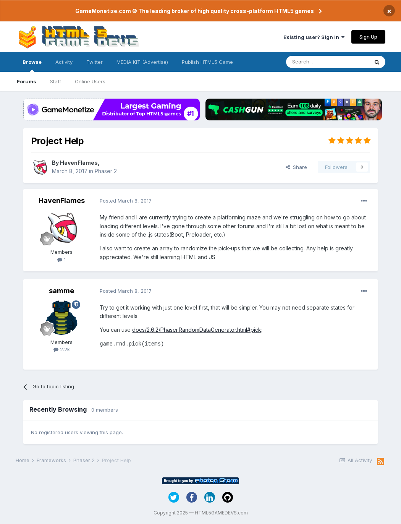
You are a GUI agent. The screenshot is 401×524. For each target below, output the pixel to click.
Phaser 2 (106, 171)
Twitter (94, 62)
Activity (64, 62)
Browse (32, 65)
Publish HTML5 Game (207, 62)
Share (296, 167)
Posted (126, 201)
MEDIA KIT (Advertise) (142, 62)
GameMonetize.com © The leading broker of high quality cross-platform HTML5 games (194, 11)
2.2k (61, 349)
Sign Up (368, 37)
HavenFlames (79, 162)
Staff (55, 81)
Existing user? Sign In (313, 37)
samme (61, 291)
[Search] (327, 62)
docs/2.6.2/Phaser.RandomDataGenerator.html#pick (196, 329)
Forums (26, 81)
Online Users (90, 81)
